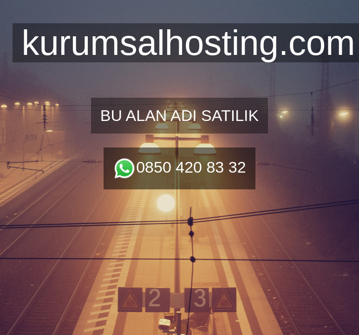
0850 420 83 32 (179, 167)
